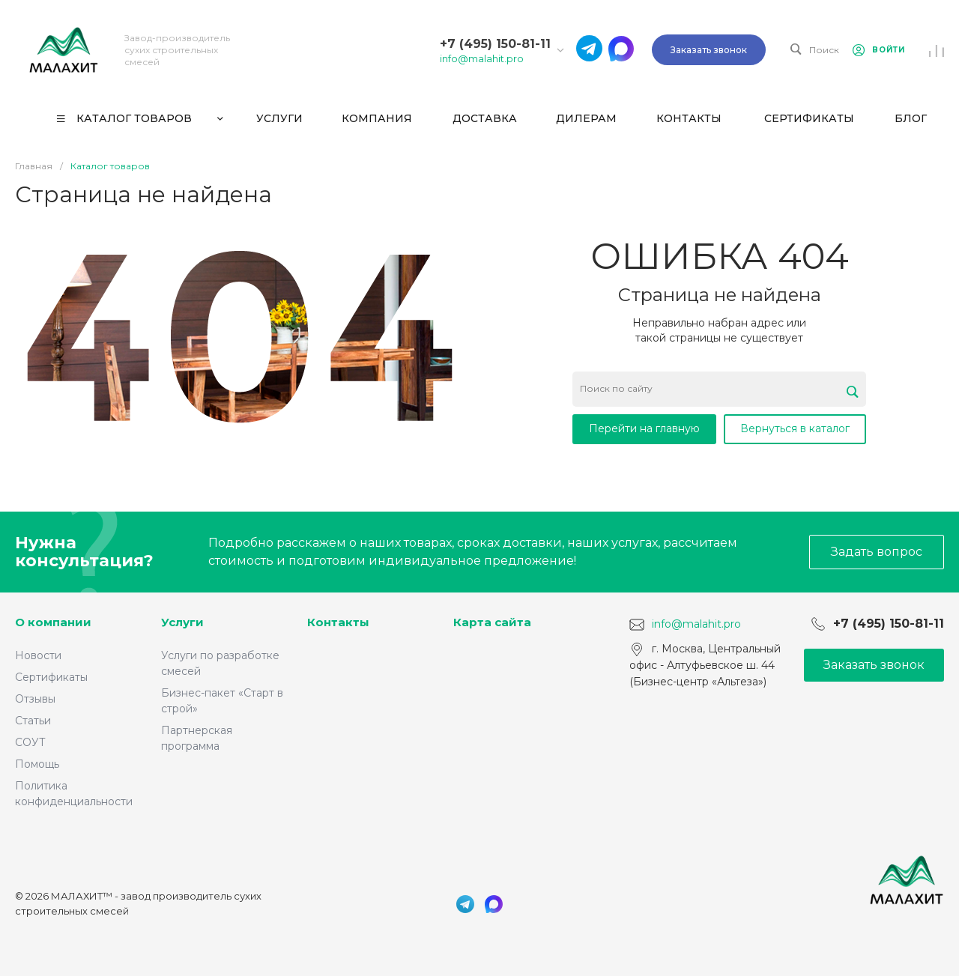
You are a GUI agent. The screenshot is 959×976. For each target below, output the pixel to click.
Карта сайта (492, 622)
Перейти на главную (644, 428)
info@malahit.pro (482, 58)
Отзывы (35, 699)
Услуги (182, 622)
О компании (53, 622)
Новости (38, 655)
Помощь (37, 764)
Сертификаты (51, 677)
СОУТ (30, 742)
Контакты (338, 622)
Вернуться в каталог (795, 428)
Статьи (33, 720)
